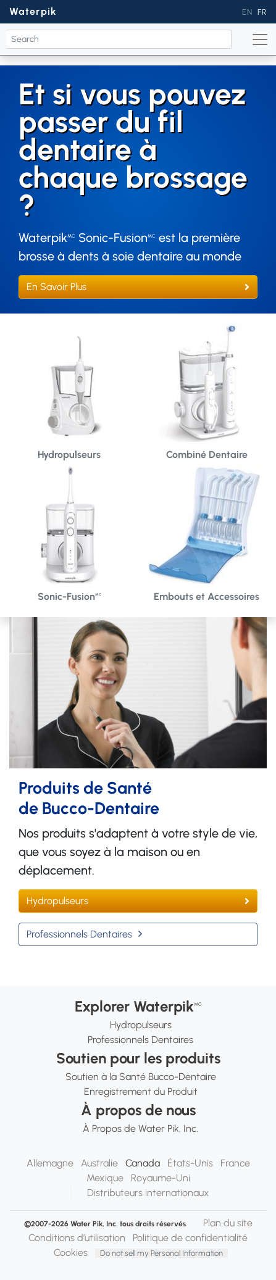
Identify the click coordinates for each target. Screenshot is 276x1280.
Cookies (71, 1252)
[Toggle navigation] (260, 39)
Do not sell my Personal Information (161, 1253)
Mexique (104, 1178)
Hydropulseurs (57, 901)
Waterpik (33, 11)
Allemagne (50, 1163)
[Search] (119, 39)
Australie (99, 1163)
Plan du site (228, 1223)
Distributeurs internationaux (148, 1193)
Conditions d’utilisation (76, 1238)
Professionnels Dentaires (79, 934)
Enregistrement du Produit (141, 1091)
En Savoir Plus (56, 287)
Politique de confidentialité (190, 1238)
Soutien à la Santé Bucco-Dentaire (140, 1077)
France (235, 1163)
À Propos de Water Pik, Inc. (140, 1128)
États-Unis (190, 1163)
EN (247, 12)
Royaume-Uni (160, 1178)
